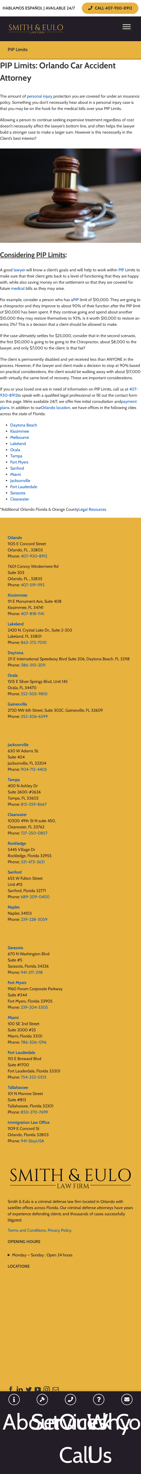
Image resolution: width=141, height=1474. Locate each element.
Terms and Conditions (27, 1230)
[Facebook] (11, 1389)
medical (18, 288)
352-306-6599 (34, 716)
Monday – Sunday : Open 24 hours (42, 1255)
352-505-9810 (34, 693)
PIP (121, 269)
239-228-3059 (34, 919)
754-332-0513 (33, 1077)
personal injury (39, 96)
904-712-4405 (34, 769)
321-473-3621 (33, 861)
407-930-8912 (34, 556)
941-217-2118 (32, 972)
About (14, 1421)
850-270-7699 (34, 1112)
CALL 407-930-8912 (110, 8)
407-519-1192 (32, 584)
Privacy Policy (59, 1230)
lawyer (19, 269)
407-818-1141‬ (32, 613)
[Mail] (56, 1389)
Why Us (98, 1438)
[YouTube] (38, 1389)
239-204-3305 (34, 1007)
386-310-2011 (33, 665)
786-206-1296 (33, 1042)
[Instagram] (47, 1389)
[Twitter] (29, 1389)
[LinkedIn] (20, 1389)
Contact (126, 1421)
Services (42, 1421)
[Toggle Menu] (127, 26)
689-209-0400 (35, 896)
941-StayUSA (32, 1140)
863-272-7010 (34, 642)
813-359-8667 (34, 804)
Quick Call (70, 1438)
